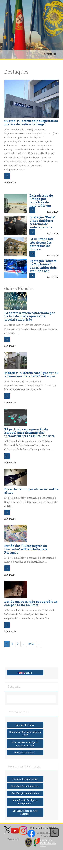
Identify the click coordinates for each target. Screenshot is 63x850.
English (25, 672)
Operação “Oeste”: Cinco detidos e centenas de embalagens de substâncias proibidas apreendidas (42, 227)
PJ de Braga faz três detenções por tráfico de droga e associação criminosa (41, 247)
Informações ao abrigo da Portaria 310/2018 (25, 744)
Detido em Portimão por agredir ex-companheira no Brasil (31, 603)
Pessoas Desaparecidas (25, 778)
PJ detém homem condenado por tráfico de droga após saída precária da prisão (29, 316)
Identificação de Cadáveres (25, 786)
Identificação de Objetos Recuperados (25, 802)
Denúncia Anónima (25, 752)
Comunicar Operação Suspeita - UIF (25, 733)
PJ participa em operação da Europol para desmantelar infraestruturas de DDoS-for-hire (29, 432)
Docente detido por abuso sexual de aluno (31, 490)
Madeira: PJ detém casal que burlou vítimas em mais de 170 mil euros (31, 374)
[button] (48, 54)
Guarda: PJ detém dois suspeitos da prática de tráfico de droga (31, 122)
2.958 (31, 643)
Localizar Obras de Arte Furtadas (25, 812)
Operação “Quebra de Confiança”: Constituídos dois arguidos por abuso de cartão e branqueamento (43, 269)
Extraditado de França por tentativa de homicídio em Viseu (41, 202)
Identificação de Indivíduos (25, 793)
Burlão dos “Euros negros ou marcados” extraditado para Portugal (26, 549)
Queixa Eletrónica (25, 724)
